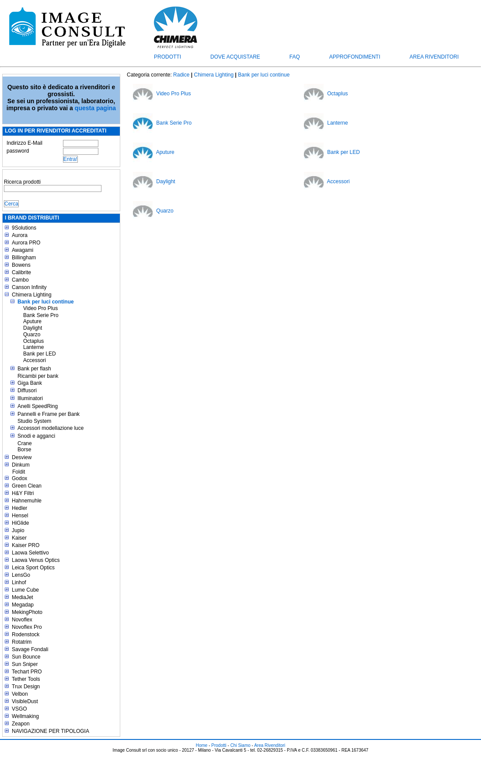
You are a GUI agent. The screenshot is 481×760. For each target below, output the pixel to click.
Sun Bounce (26, 657)
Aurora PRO (26, 243)
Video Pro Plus (40, 308)
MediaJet (22, 597)
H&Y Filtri (23, 493)
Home (202, 745)
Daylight (32, 328)
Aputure (32, 321)
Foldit (18, 472)
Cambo (20, 280)
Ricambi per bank (37, 376)
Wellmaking (25, 716)
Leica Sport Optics (33, 568)
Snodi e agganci (36, 436)
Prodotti (167, 57)
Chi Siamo (240, 745)
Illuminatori (30, 398)
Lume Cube (25, 590)
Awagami (22, 250)
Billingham (24, 257)
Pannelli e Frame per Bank (48, 414)
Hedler (19, 508)
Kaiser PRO (25, 545)
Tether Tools (26, 679)
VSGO (19, 709)
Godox (19, 478)
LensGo (21, 575)
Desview (21, 457)
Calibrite (21, 272)
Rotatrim (21, 642)
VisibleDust (25, 701)
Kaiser (19, 538)
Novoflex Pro (27, 627)
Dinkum (21, 465)
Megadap (23, 605)
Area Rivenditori (434, 57)
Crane (24, 443)
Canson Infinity (29, 287)
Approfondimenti (354, 57)
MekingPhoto (27, 612)
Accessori (34, 360)
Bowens (21, 265)
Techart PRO (27, 672)
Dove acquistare (235, 57)
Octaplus (33, 341)
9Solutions (24, 228)
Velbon (20, 694)
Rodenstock (25, 634)
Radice (181, 75)
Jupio (18, 530)
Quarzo (31, 334)
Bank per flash (34, 369)
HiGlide (20, 523)
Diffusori (27, 390)
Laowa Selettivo (30, 553)
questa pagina (95, 108)
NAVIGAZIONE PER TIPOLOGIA (50, 731)
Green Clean (27, 486)
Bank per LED (39, 354)
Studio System (34, 421)
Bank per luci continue (45, 302)
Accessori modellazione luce (50, 428)
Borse (24, 449)
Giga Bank (29, 383)
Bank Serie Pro (41, 315)
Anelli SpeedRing (37, 406)
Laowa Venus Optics (35, 560)
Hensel (20, 515)
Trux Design (26, 686)
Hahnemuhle (27, 501)
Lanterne (33, 347)
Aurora (20, 235)
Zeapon (21, 724)
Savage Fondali (30, 649)
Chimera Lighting (32, 295)
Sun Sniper (25, 664)
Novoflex (22, 620)
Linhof (19, 582)
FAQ (294, 57)
